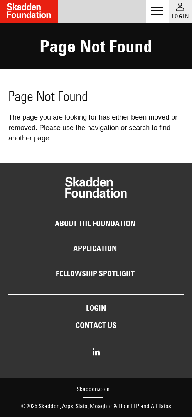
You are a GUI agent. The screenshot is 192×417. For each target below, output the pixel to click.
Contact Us (96, 325)
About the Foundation (95, 223)
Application (95, 248)
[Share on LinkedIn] (96, 352)
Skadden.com (93, 389)
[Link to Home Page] (29, 11)
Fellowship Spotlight (95, 273)
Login (96, 307)
